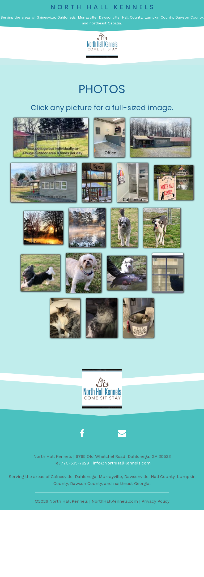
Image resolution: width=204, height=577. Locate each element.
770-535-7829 (75, 529)
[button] (109, 71)
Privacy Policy (155, 568)
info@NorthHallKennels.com (122, 529)
